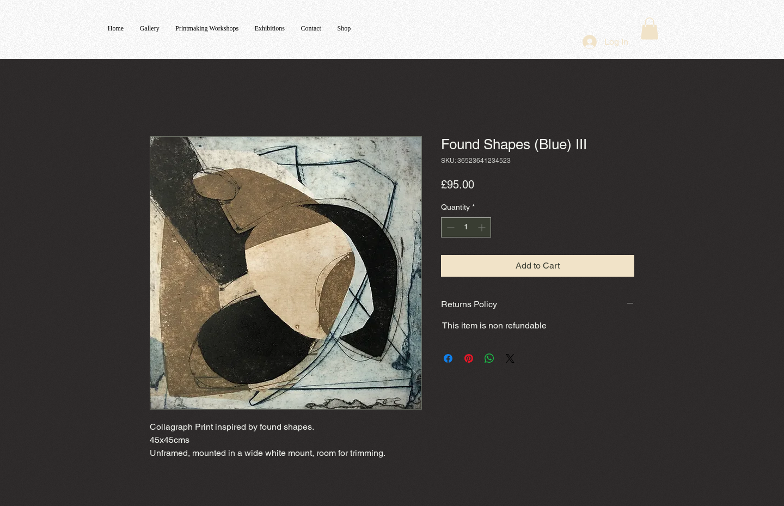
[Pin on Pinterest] (468, 358)
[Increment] (482, 227)
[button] (649, 28)
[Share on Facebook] (448, 358)
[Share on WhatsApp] (489, 358)
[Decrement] (449, 227)
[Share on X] (510, 358)
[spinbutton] (466, 227)
